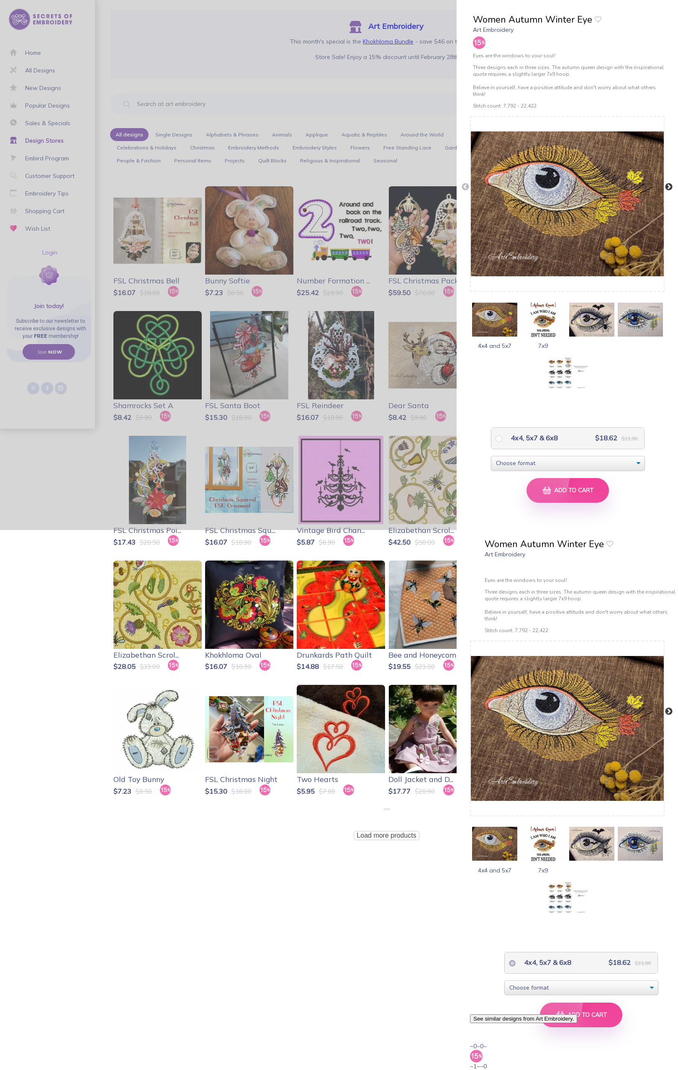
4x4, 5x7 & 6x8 (533, 438)
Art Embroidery (493, 29)
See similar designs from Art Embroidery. (523, 1019)
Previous (465, 187)
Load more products (386, 835)
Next (669, 187)
